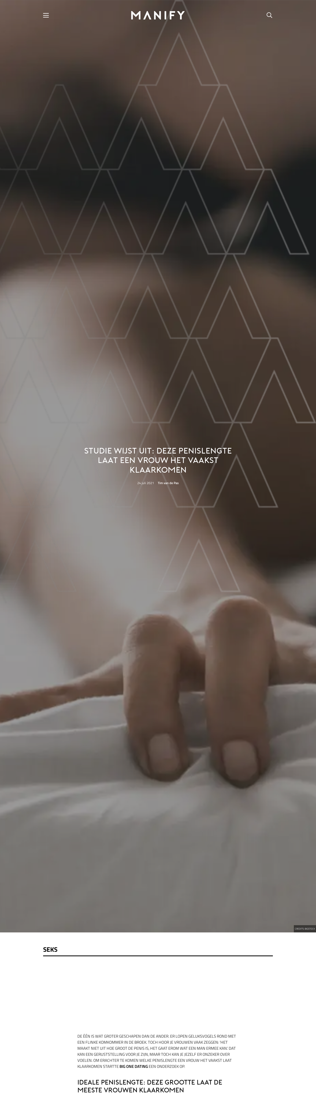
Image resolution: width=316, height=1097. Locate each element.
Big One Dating (134, 1066)
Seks (50, 949)
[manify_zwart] (158, 15)
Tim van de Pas (168, 482)
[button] (46, 15)
